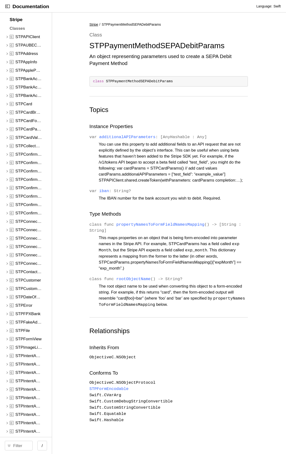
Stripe (119, 24)
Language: (264, 6)
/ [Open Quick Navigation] (86, 445)
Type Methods (131, 220)
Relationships (135, 336)
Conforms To (129, 378)
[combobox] (42, 445)
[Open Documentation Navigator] (7, 6)
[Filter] (42, 445)
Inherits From (130, 353)
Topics (124, 109)
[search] (41, 445)
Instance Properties (137, 126)
